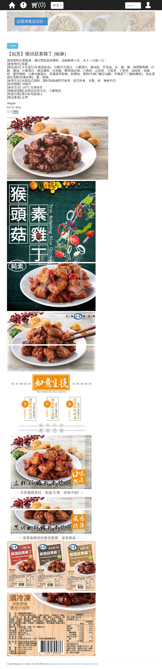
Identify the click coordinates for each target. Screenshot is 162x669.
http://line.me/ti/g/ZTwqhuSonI (86, 664)
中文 (57, 5)
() (39, 4)
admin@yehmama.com (59, 664)
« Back (12, 45)
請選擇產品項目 (31, 21)
